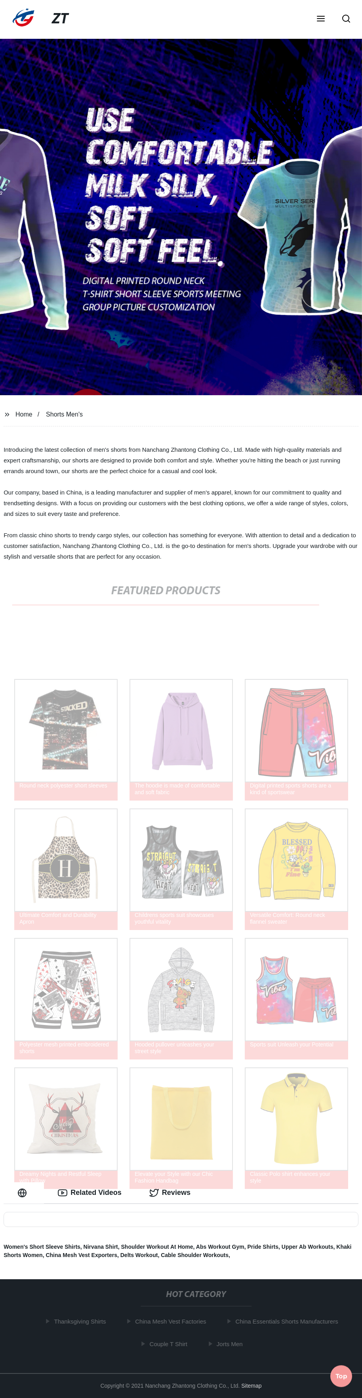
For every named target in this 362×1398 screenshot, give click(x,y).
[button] (321, 19)
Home (23, 414)
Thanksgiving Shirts (82, 1321)
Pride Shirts (262, 1247)
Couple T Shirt (170, 1344)
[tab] (24, 1192)
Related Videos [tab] (90, 1193)
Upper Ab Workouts (307, 1247)
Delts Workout (139, 1255)
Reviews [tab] (170, 1193)
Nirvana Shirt (101, 1247)
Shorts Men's (64, 414)
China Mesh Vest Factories (172, 1321)
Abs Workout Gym (220, 1247)
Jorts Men (231, 1344)
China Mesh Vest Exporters (81, 1255)
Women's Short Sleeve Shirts (42, 1247)
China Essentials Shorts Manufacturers (288, 1321)
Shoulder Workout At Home (157, 1247)
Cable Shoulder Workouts (195, 1255)
